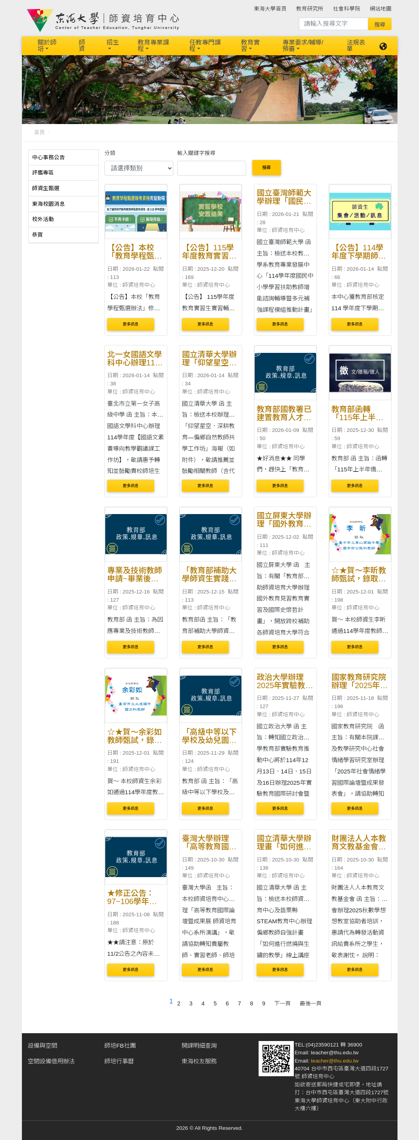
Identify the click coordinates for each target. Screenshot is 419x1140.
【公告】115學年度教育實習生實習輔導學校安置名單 (209, 259)
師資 (82, 45)
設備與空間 (42, 1045)
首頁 (39, 132)
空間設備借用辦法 (51, 1061)
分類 (109, 153)
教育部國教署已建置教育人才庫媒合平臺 (284, 417)
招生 (112, 42)
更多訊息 (130, 324)
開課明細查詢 (199, 1045)
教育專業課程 (153, 45)
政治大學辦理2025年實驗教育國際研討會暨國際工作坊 (285, 689)
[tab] (63, 157)
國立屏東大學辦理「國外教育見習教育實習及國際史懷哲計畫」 (284, 527)
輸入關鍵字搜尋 (196, 153)
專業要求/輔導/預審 (303, 45)
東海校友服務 (199, 1061)
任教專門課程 (205, 45)
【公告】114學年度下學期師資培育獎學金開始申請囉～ (358, 259)
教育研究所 (310, 9)
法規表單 (356, 45)
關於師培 (47, 45)
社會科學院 (346, 9)
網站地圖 (381, 9)
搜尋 (266, 167)
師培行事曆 (119, 1061)
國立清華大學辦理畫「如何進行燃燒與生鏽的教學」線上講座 (284, 850)
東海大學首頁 (270, 9)
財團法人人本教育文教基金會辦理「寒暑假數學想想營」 (358, 850)
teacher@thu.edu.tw (335, 1061)
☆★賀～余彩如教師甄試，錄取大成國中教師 (134, 740)
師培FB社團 (119, 1045)
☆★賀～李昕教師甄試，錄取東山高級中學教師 (358, 578)
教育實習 (250, 45)
